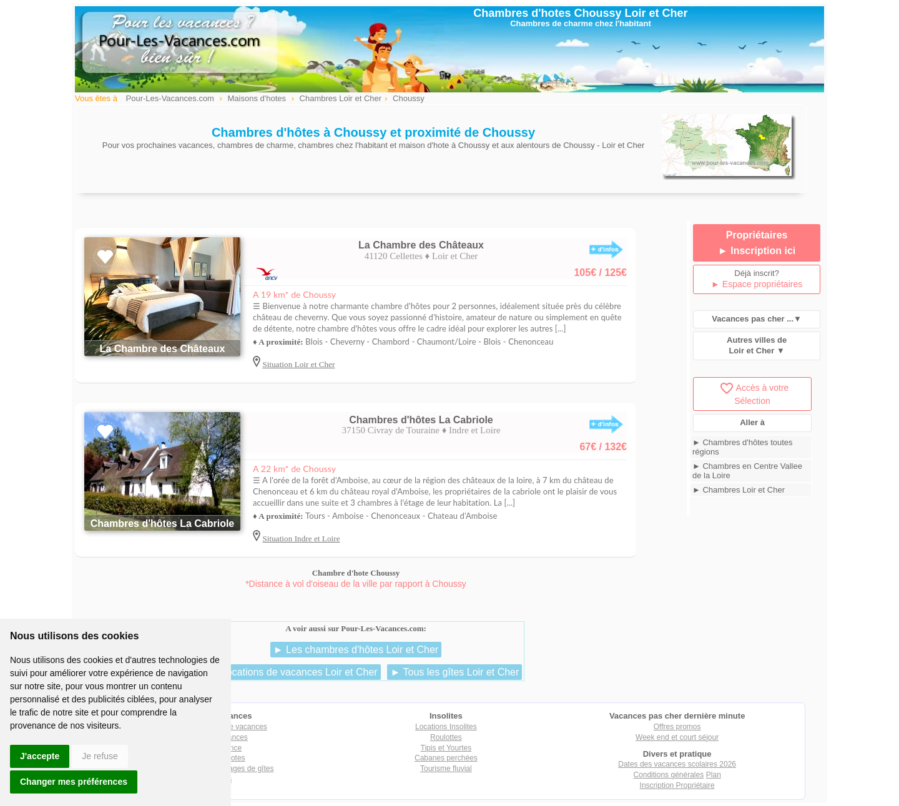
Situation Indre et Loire (301, 538)
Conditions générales (668, 774)
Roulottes (446, 737)
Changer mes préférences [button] (73, 782)
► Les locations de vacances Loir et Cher (285, 672)
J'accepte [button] (39, 756)
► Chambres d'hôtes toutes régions (742, 447)
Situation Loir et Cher (298, 364)
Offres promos (677, 726)
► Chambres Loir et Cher (738, 489)
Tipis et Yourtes (446, 748)
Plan (713, 774)
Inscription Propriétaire (677, 785)
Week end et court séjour (677, 737)
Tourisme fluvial (446, 768)
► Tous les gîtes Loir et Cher (454, 672)
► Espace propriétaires (756, 284)
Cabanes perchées (446, 758)
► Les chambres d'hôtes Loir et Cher (355, 649)
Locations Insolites (446, 726)
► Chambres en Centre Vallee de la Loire (747, 470)
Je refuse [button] (100, 756)
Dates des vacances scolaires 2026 (677, 764)
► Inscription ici (756, 250)
